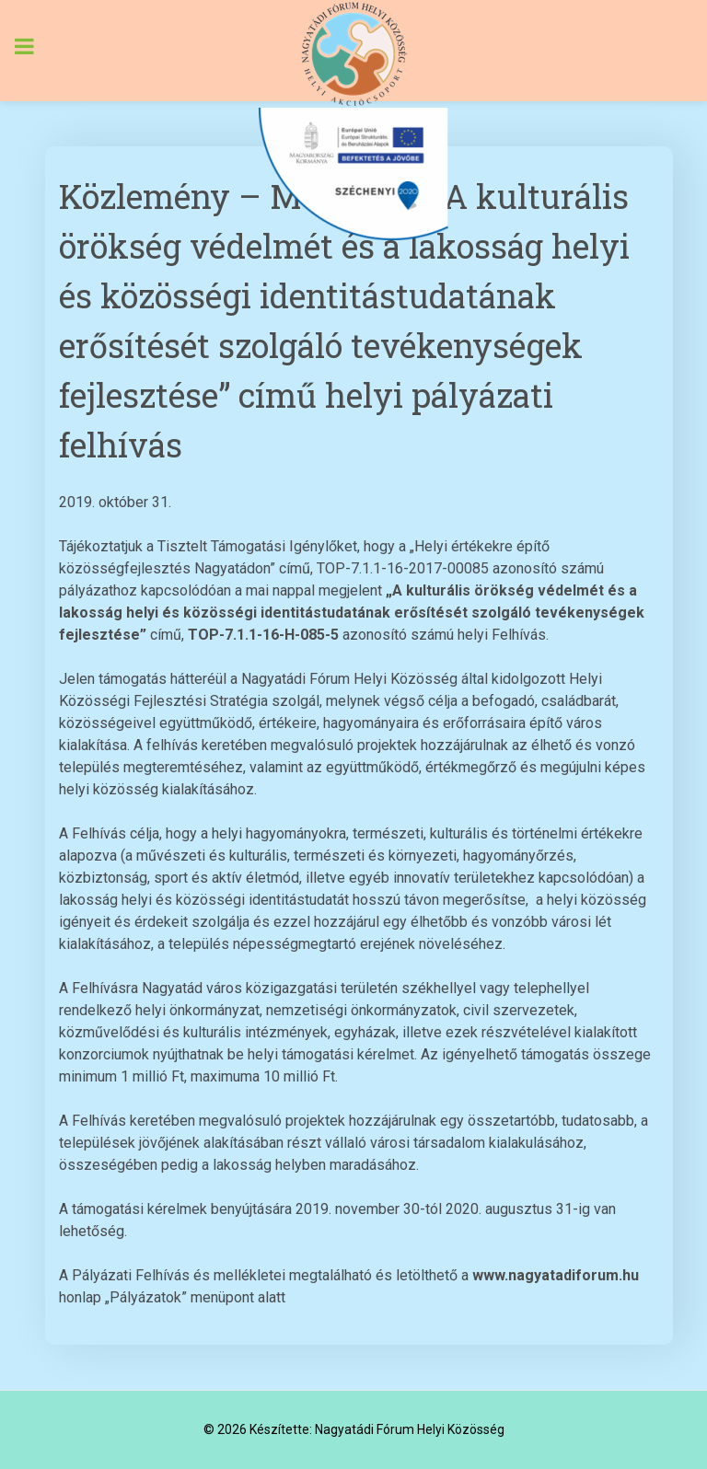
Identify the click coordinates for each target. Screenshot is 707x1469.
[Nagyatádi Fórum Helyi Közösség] (353, 54)
